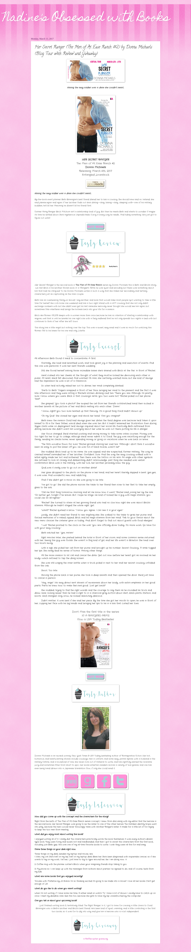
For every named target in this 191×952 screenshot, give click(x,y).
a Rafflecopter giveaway (95, 938)
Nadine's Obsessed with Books (86, 18)
